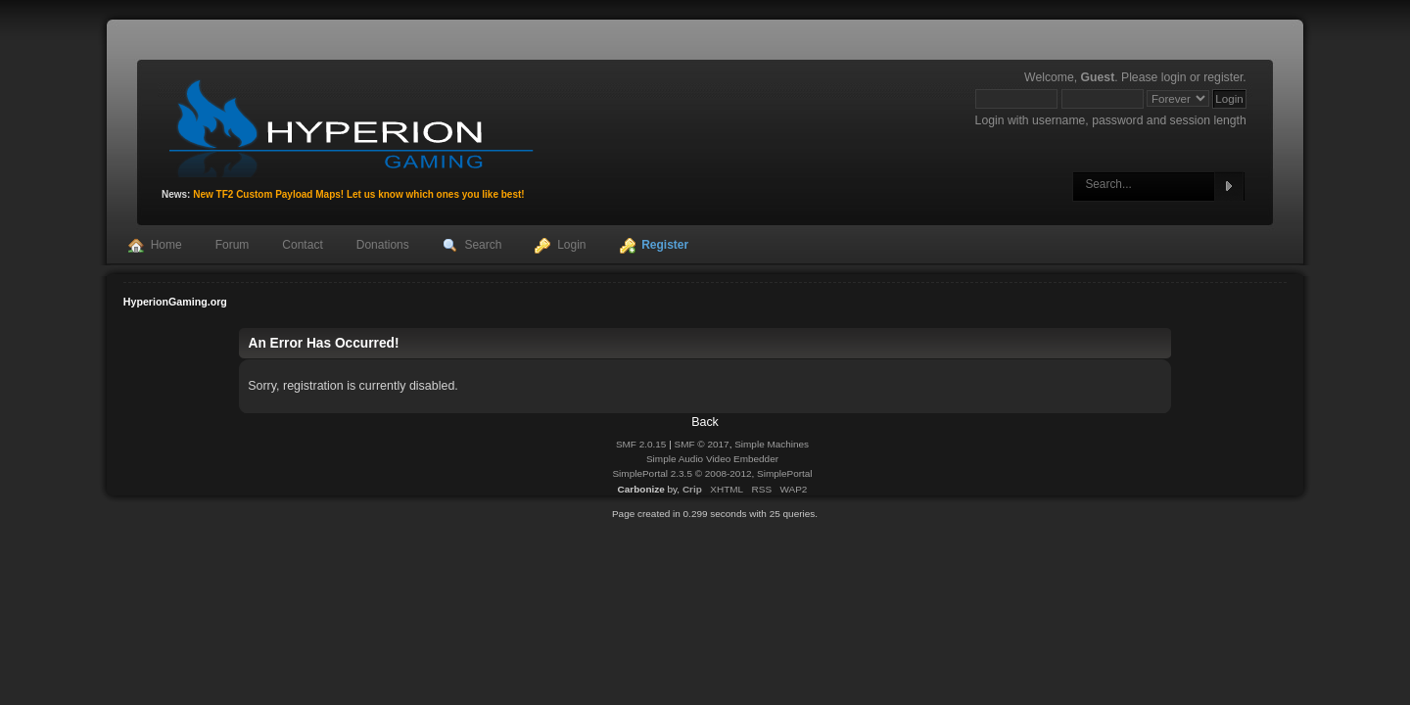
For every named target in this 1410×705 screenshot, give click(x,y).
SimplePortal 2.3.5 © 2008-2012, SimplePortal (712, 473)
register (1223, 77)
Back (705, 422)
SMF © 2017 (702, 444)
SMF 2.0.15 (641, 444)
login (1174, 77)
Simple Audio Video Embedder (712, 458)
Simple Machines (771, 444)
